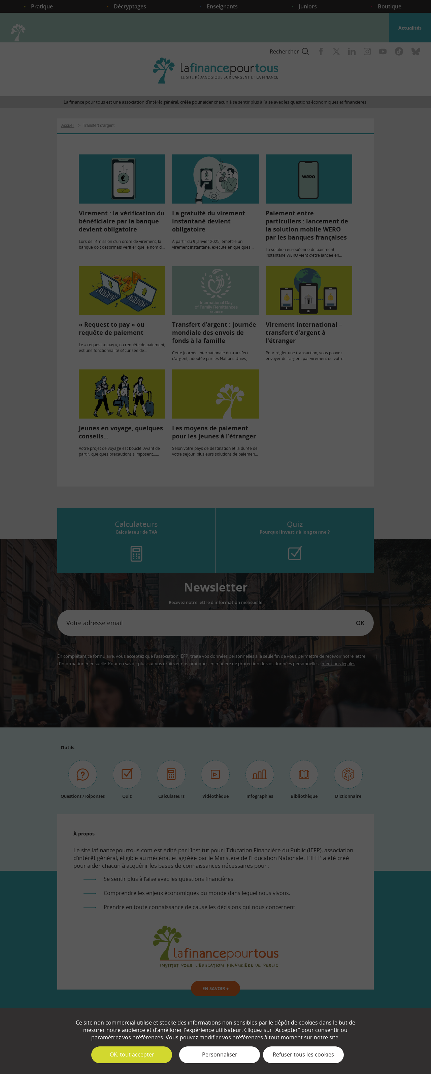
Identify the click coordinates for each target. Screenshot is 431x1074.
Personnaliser (219, 1054)
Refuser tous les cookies (303, 1054)
